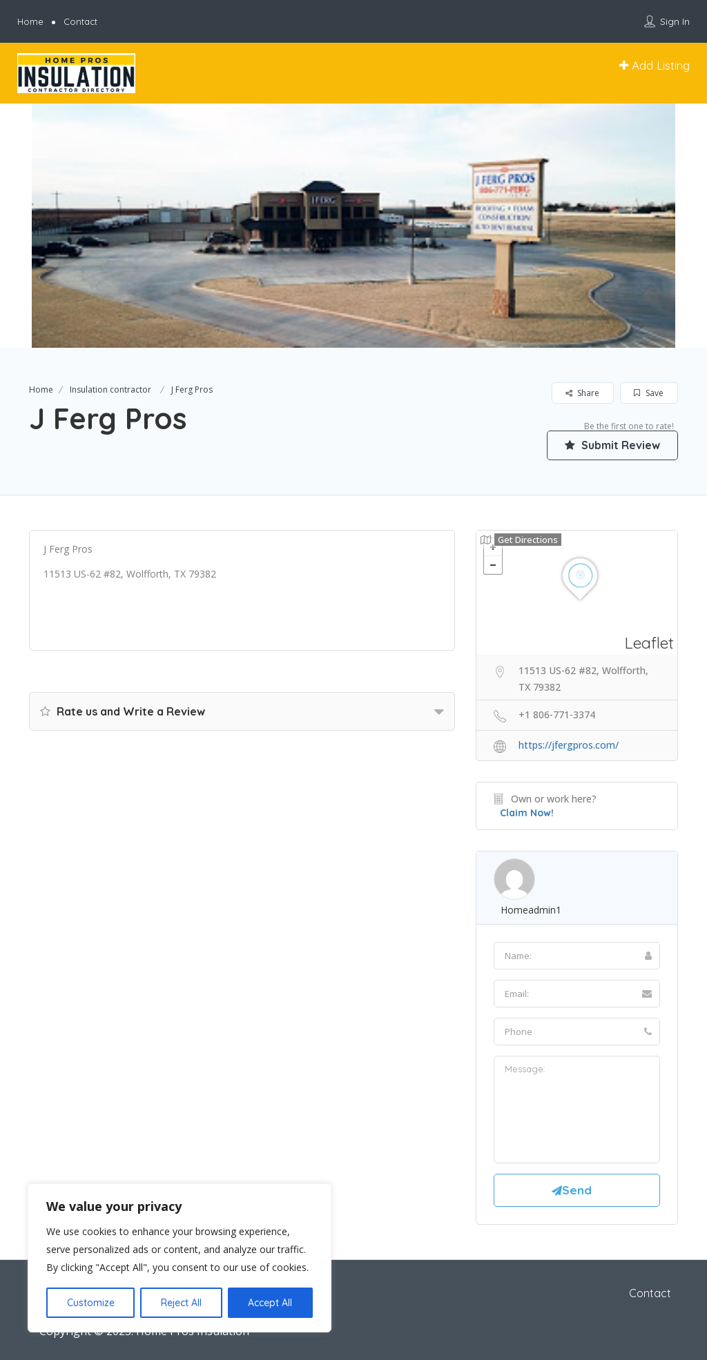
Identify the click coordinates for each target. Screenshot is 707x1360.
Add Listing (654, 65)
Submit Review (612, 445)
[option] (353, 226)
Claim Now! (527, 813)
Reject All (181, 1303)
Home (30, 21)
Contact (80, 21)
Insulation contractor (110, 389)
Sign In (675, 21)
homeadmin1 (531, 909)
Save (649, 393)
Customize (91, 1303)
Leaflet (649, 643)
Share (582, 393)
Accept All (270, 1303)
